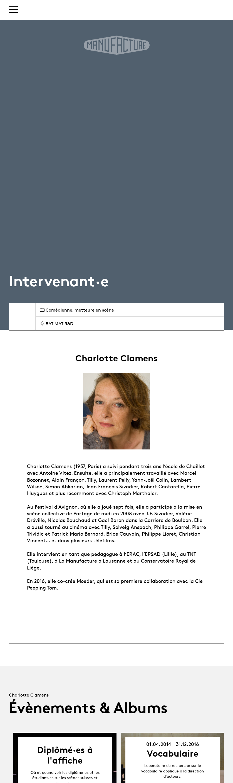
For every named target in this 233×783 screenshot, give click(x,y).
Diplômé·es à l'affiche (65, 755)
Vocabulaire (172, 753)
